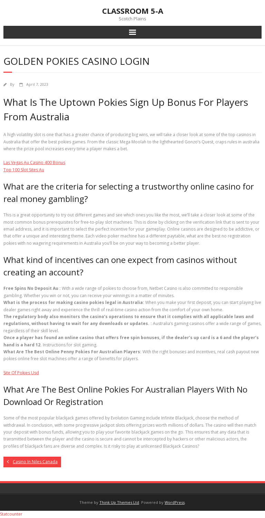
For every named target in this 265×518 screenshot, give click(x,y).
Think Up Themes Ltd (119, 502)
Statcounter (11, 514)
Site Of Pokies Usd (21, 373)
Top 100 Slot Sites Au (23, 170)
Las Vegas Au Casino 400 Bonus (34, 162)
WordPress (175, 502)
